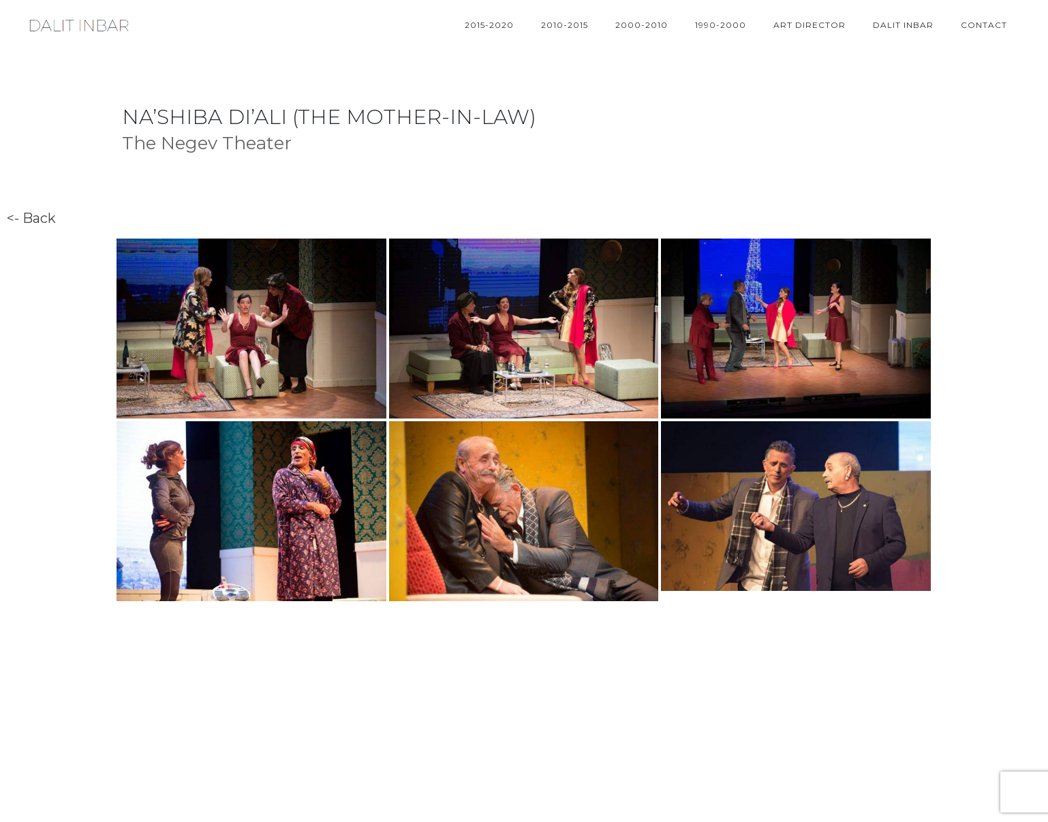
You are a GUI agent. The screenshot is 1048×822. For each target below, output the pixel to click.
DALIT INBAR (903, 25)
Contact (984, 25)
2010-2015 (564, 25)
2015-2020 (489, 25)
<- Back (31, 218)
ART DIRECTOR (809, 25)
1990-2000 (720, 25)
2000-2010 (641, 25)
